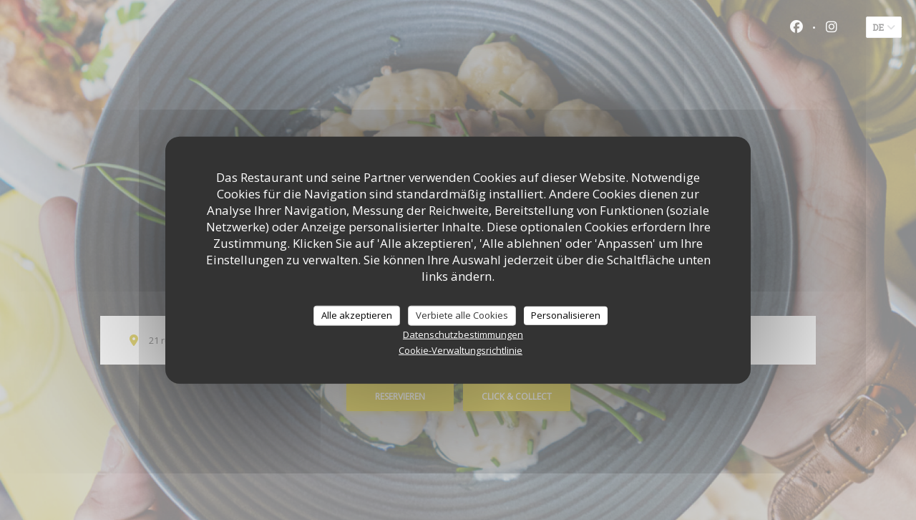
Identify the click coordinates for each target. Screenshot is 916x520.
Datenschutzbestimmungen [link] (463, 333)
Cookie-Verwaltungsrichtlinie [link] (460, 349)
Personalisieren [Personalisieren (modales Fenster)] (565, 315)
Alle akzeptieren (356, 315)
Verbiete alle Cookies (462, 315)
